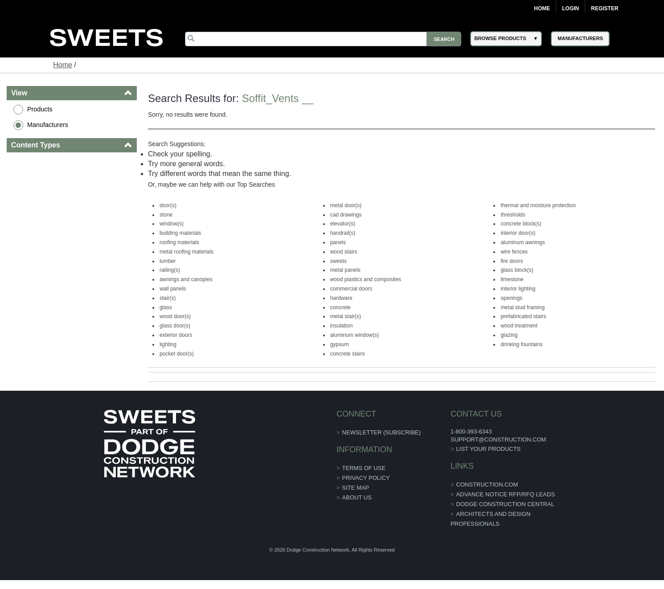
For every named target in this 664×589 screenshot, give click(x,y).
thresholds (512, 215)
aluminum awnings (522, 242)
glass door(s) (175, 326)
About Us (357, 497)
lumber (168, 261)
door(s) (168, 205)
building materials (180, 233)
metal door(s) (346, 205)
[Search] (323, 39)
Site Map (355, 487)
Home (542, 8)
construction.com (487, 484)
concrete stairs (347, 354)
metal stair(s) (345, 316)
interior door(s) (517, 233)
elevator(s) (343, 224)
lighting (168, 344)
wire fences (514, 252)
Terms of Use (364, 468)
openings (511, 298)
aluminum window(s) (354, 335)
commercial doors (351, 289)
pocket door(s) (177, 354)
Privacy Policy (366, 477)
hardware (341, 298)
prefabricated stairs (523, 316)
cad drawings (346, 215)
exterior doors (176, 335)
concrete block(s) (520, 224)
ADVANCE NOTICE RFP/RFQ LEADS (505, 494)
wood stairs (343, 252)
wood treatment (518, 326)
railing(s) (170, 270)
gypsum (339, 344)
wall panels (173, 289)
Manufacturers (47, 124)
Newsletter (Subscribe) (381, 432)
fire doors (511, 261)
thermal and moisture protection (538, 205)
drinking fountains (521, 344)
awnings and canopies (186, 279)
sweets (338, 261)
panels (338, 242)
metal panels (345, 270)
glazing (508, 335)
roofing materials (179, 242)
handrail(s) (343, 233)
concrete (340, 307)
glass (166, 307)
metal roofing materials (186, 252)
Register (604, 8)
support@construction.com (498, 439)
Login (570, 8)
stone (166, 215)
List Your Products (488, 449)
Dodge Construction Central (505, 504)
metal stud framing (522, 307)
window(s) (172, 224)
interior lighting (517, 289)
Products (40, 109)
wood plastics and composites (365, 279)
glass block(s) (516, 270)
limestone (511, 279)
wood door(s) (175, 316)
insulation (341, 326)
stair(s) (168, 298)
